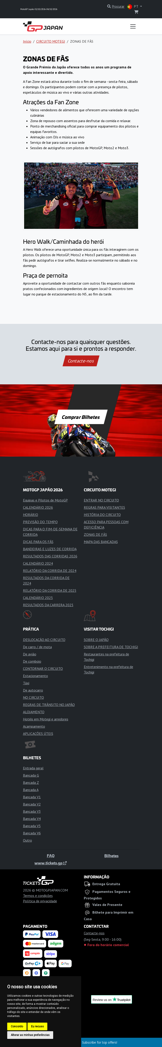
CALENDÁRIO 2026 (38, 507)
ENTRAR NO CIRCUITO (101, 500)
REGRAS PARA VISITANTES (104, 507)
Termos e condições (38, 895)
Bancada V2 (32, 804)
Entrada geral (33, 768)
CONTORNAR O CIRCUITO (43, 668)
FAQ (51, 855)
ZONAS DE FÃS (95, 534)
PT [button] (133, 6)
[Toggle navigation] (133, 26)
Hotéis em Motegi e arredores (45, 719)
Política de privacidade (40, 901)
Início (27, 41)
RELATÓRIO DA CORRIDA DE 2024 (49, 570)
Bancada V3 (32, 811)
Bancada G (31, 775)
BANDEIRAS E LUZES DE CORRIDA (50, 549)
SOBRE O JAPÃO (96, 639)
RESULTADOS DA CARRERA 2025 (48, 605)
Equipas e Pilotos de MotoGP (45, 500)
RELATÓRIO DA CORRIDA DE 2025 (49, 590)
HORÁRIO (30, 514)
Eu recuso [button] (37, 1026)
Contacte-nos (81, 361)
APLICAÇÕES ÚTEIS (38, 733)
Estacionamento (35, 675)
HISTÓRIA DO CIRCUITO (102, 514)
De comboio (32, 661)
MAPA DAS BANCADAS (101, 541)
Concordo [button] (17, 1026)
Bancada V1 (32, 797)
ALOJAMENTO (33, 712)
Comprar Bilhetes (81, 416)
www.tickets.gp (50, 863)
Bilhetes (111, 855)
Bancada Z (31, 782)
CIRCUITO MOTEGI (50, 41)
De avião (29, 654)
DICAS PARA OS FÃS (38, 541)
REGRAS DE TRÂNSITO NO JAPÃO (49, 704)
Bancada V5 (32, 826)
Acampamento (34, 726)
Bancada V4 (32, 818)
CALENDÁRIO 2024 (38, 563)
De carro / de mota (37, 647)
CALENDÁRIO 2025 (38, 597)
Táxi (26, 683)
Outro (27, 840)
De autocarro (33, 690)
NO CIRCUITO (33, 697)
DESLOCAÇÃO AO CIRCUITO (44, 639)
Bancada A (31, 789)
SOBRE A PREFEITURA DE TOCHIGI (111, 647)
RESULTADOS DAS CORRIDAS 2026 (50, 556)
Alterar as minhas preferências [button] (30, 1035)
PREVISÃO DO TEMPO (40, 522)
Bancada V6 (32, 833)
